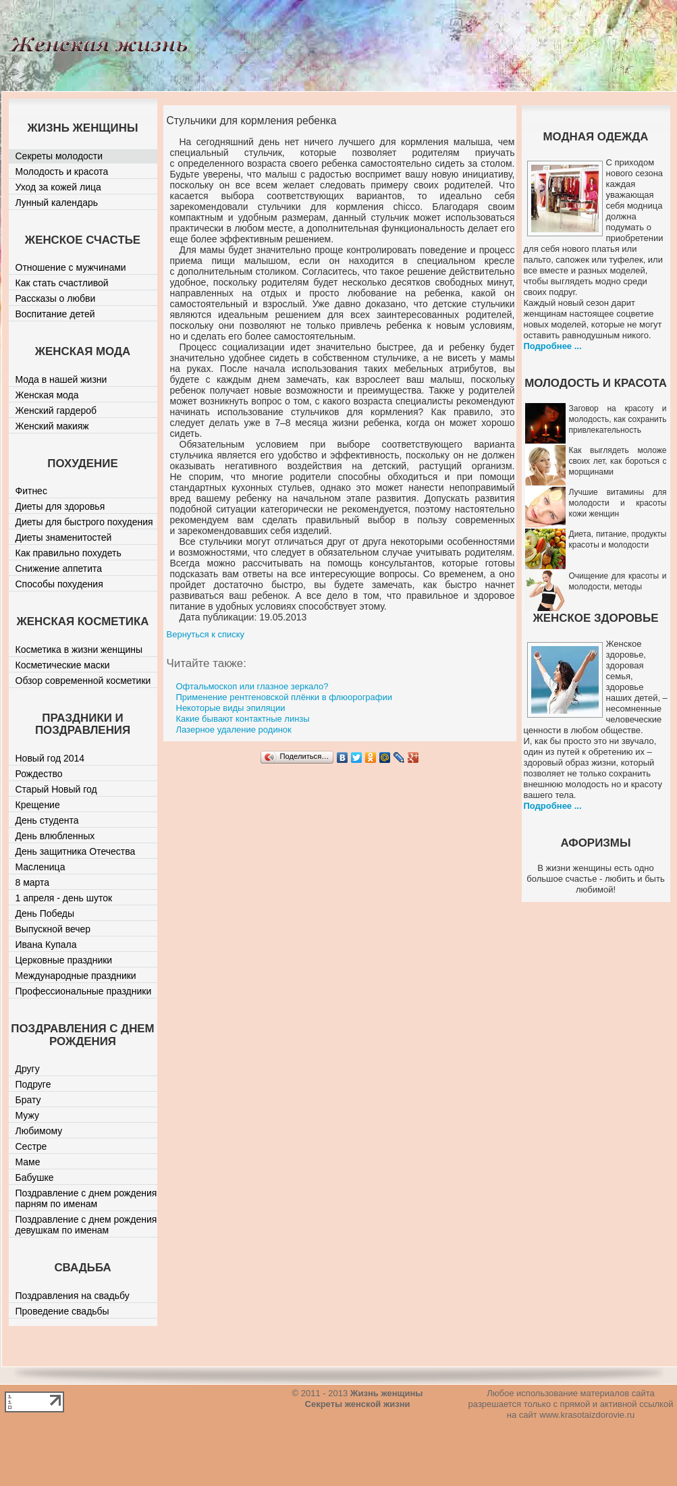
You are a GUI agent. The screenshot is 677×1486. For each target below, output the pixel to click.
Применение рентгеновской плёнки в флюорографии (284, 697)
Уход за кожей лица (58, 187)
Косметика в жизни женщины (79, 649)
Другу (28, 1068)
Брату (28, 1099)
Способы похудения (59, 584)
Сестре (31, 1146)
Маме (28, 1162)
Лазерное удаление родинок (234, 729)
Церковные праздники (64, 960)
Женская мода (47, 395)
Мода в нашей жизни (61, 379)
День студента (47, 820)
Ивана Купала (46, 944)
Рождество (39, 773)
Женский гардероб (56, 410)
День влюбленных (55, 835)
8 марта (33, 882)
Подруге (33, 1084)
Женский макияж (52, 426)
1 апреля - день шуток (64, 898)
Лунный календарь (57, 202)
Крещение (38, 804)
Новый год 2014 (50, 758)
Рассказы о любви (56, 298)
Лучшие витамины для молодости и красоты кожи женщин (618, 503)
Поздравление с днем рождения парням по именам (86, 1198)
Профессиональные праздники (84, 991)
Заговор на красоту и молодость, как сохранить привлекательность (618, 419)
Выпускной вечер (53, 929)
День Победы (45, 913)
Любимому (39, 1130)
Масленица (40, 866)
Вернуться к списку (206, 634)
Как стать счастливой (62, 282)
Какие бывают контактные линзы (243, 719)
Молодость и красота (62, 171)
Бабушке (35, 1177)
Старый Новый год (56, 789)
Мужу (28, 1115)
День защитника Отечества (76, 851)
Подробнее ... (553, 346)
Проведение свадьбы (62, 1311)
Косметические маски (63, 665)
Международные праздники (76, 975)
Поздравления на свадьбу (73, 1295)
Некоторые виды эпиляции (231, 708)
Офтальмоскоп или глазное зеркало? (252, 686)
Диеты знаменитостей (64, 537)
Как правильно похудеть (68, 553)
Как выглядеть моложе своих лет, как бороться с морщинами (618, 461)
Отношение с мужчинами (71, 267)
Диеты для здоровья (60, 506)
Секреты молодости (59, 156)
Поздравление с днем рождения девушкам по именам (86, 1225)
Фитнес (31, 490)
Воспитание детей (55, 314)
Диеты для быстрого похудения (84, 521)
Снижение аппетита (59, 568)
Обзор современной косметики (83, 680)
